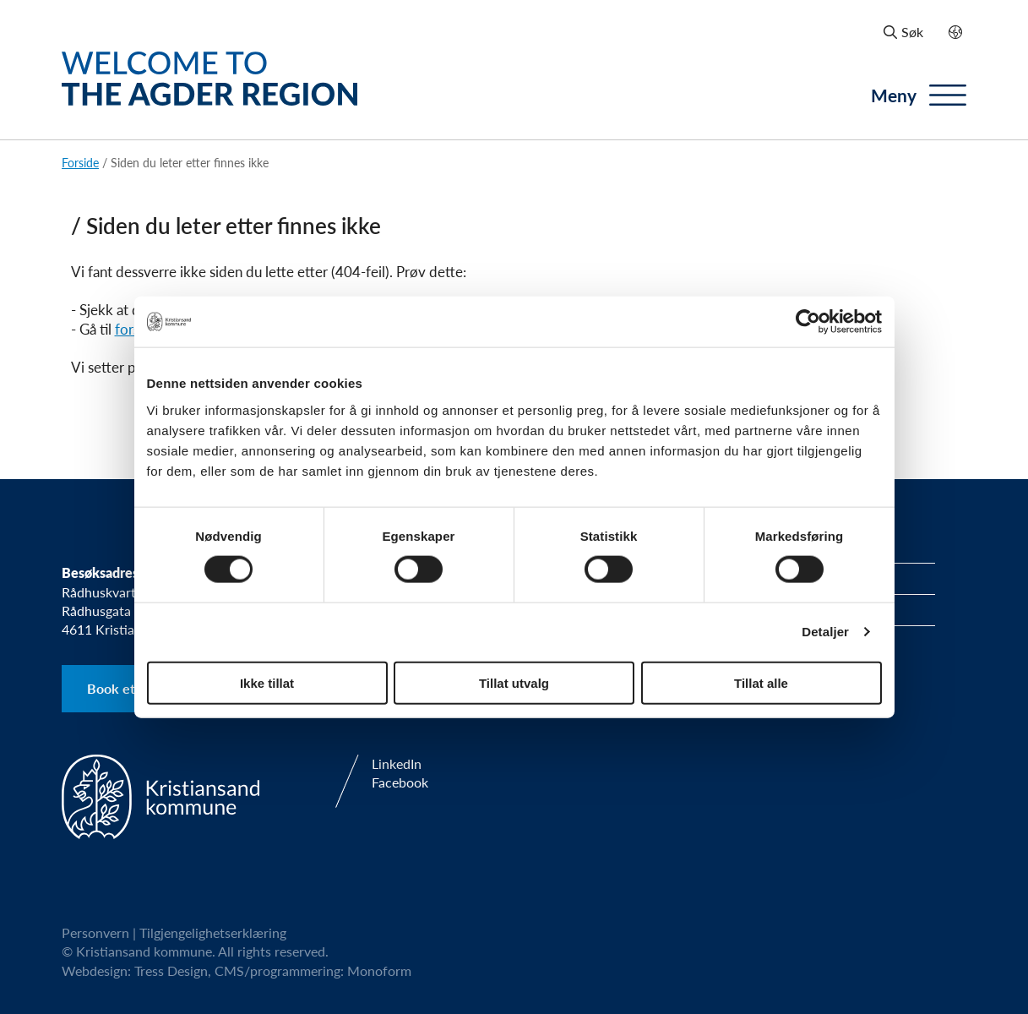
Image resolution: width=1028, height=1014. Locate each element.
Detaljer (825, 631)
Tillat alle (761, 682)
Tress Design (171, 970)
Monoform (379, 970)
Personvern (95, 932)
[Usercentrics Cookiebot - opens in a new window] (808, 322)
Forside (80, 162)
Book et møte (128, 688)
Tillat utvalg (514, 682)
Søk (903, 31)
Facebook (400, 782)
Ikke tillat (267, 682)
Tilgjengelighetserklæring (212, 932)
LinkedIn (397, 764)
